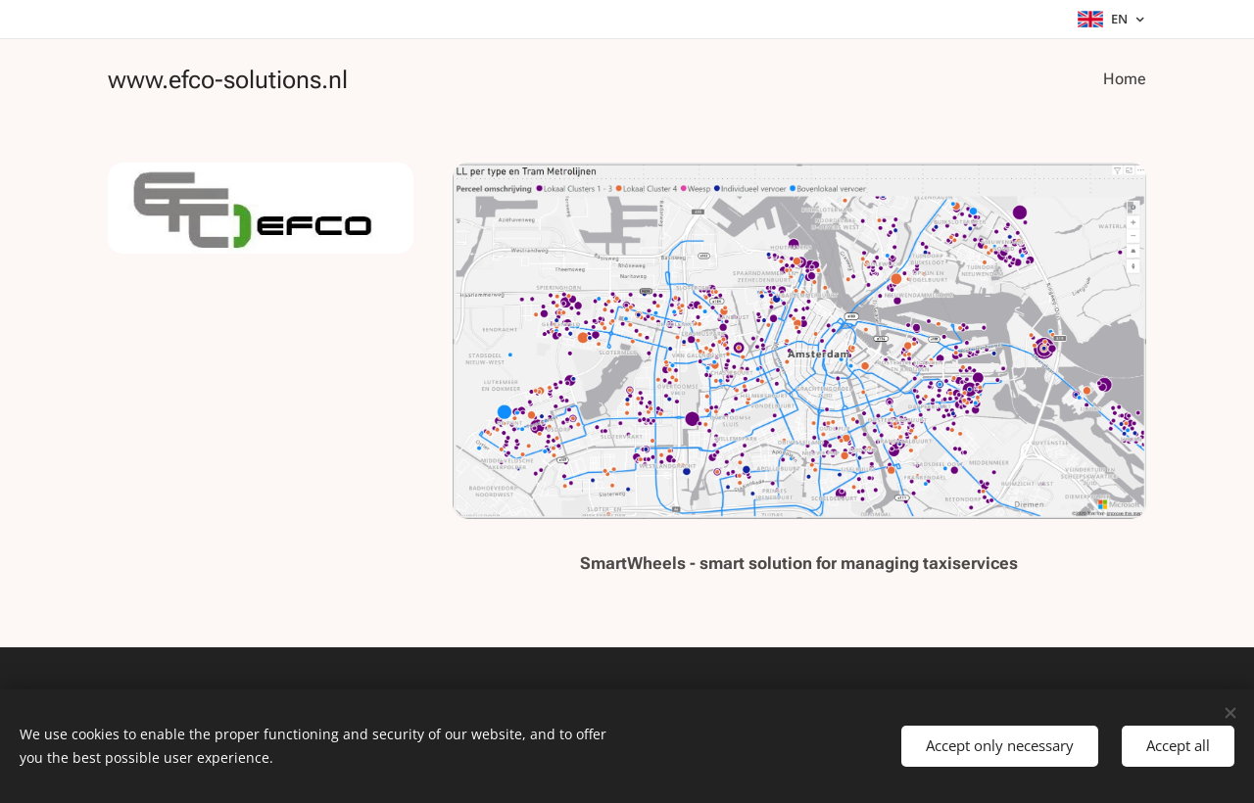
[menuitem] (1123, 79)
